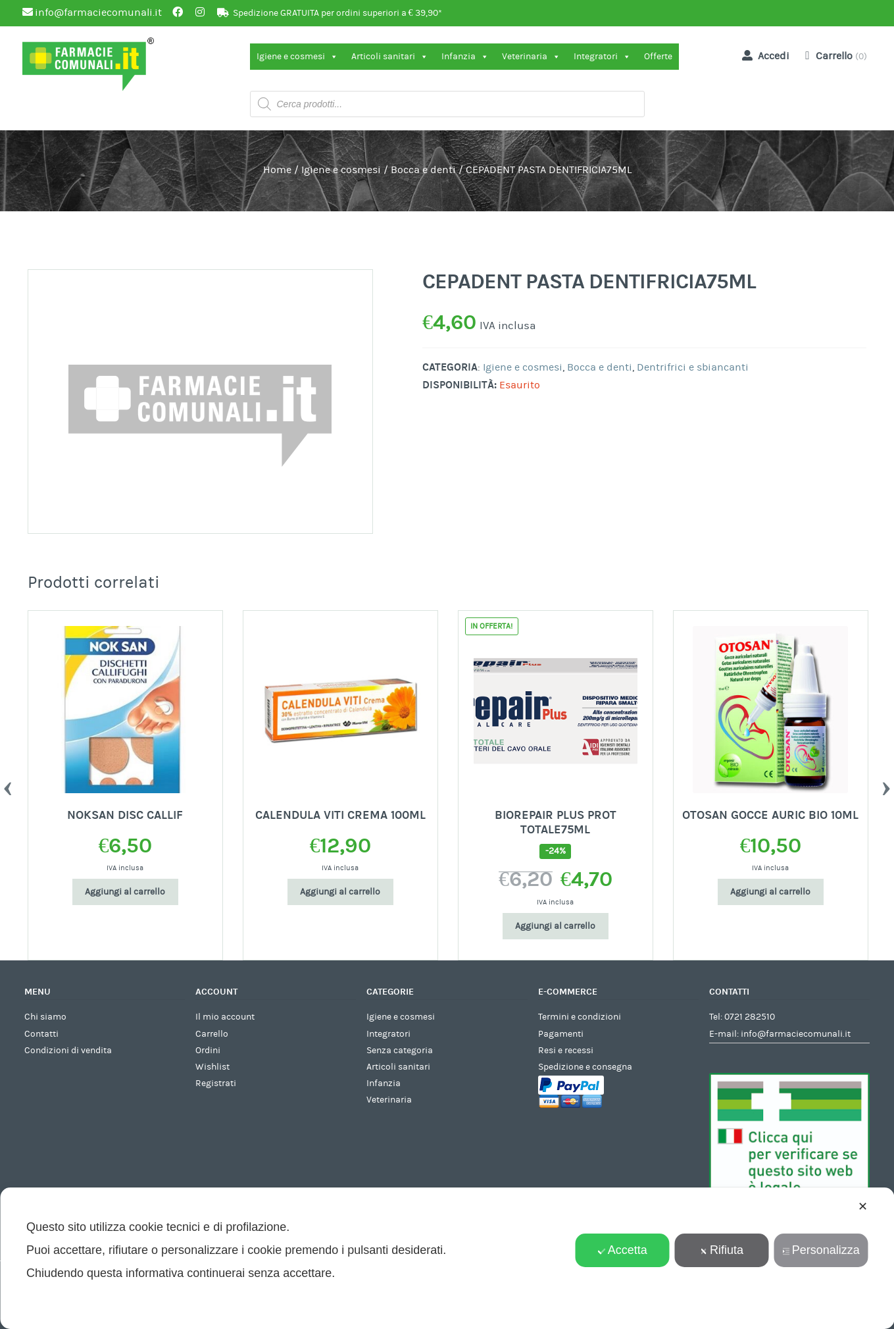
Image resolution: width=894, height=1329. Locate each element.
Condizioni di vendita (68, 1050)
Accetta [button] (622, 1250)
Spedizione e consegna (585, 1067)
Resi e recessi (565, 1050)
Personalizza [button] (821, 1250)
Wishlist (212, 1067)
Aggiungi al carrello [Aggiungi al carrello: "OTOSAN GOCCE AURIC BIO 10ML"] (770, 892)
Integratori (602, 56)
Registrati (215, 1083)
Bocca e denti (423, 170)
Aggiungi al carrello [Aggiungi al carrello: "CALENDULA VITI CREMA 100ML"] (340, 892)
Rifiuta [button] (721, 1250)
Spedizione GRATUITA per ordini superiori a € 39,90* (337, 13)
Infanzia (465, 56)
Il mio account (225, 1017)
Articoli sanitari (389, 56)
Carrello (211, 1034)
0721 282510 (749, 1017)
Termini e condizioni (579, 1017)
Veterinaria (531, 56)
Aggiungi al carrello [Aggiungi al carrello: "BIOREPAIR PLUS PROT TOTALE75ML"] (555, 926)
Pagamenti (561, 1034)
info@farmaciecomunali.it (796, 1034)
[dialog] (447, 1258)
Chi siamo (45, 1017)
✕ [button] (863, 1206)
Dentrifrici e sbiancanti (693, 367)
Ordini (207, 1050)
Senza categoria (399, 1050)
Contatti (41, 1034)
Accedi (763, 55)
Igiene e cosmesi (297, 56)
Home (277, 170)
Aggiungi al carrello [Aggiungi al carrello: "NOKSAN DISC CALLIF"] (125, 892)
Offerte (658, 56)
